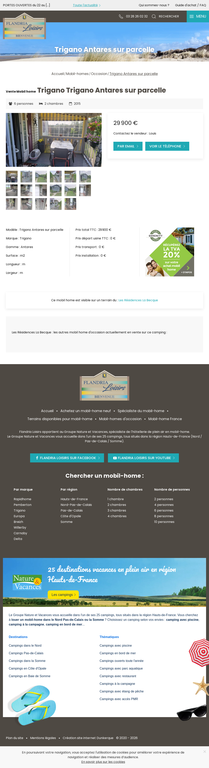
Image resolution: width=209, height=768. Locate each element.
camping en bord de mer (64, 624)
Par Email (128, 146)
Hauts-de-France (74, 499)
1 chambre (116, 499)
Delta (18, 539)
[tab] (12, 176)
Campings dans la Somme (27, 660)
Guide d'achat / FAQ (190, 5)
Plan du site (14, 738)
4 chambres (117, 516)
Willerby (20, 527)
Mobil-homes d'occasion (120, 419)
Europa (19, 516)
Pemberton (22, 505)
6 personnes (163, 510)
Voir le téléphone (167, 146)
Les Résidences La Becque (138, 300)
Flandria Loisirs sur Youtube (144, 458)
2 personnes (163, 499)
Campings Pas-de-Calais (26, 653)
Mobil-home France (165, 419)
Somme (67, 522)
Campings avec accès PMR (119, 699)
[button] (198, 16)
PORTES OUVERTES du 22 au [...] (26, 5)
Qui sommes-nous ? (154, 5)
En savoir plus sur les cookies (103, 762)
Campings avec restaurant (118, 676)
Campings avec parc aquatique (121, 668)
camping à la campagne (26, 624)
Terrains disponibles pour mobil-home (59, 419)
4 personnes (164, 505)
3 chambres (117, 510)
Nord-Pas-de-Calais (76, 505)
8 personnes (163, 516)
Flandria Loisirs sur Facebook (68, 458)
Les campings (64, 595)
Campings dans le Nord (25, 645)
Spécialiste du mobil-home (141, 411)
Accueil (47, 411)
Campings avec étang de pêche (122, 691)
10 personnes (164, 522)
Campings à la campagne (117, 683)
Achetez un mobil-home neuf (85, 411)
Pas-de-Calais (72, 510)
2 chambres (117, 505)
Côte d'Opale (71, 516)
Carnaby (20, 533)
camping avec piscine (182, 619)
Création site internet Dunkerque (88, 738)
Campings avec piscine (116, 645)
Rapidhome (22, 499)
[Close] (204, 751)
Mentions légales (43, 738)
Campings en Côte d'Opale (27, 668)
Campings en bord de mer (118, 653)
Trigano (19, 510)
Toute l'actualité (87, 5)
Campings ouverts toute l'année (122, 660)
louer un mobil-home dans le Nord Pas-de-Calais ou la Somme (57, 619)
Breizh (18, 522)
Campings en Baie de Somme (29, 676)
